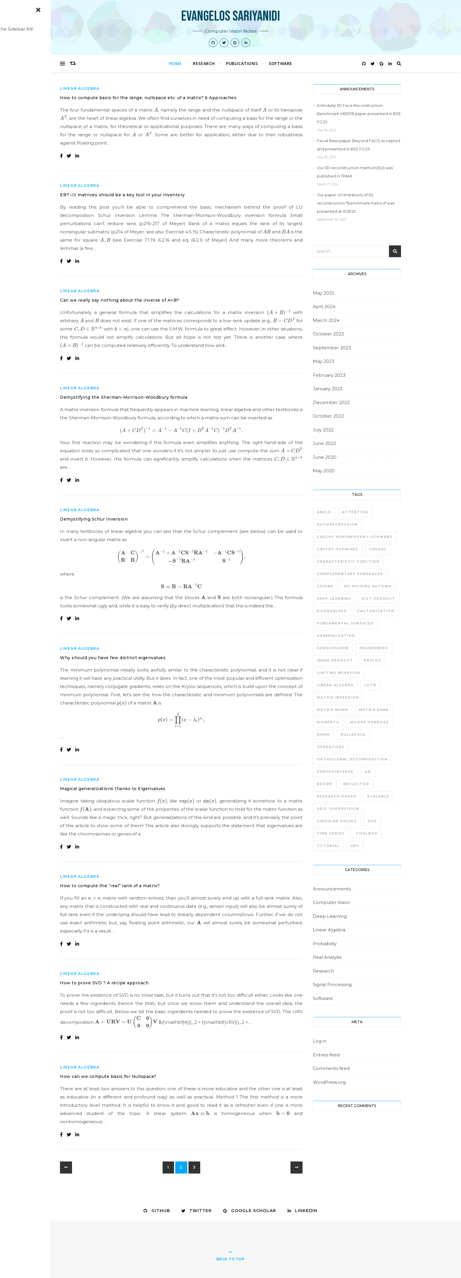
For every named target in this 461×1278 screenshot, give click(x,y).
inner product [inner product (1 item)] (335, 660)
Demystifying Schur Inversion (94, 519)
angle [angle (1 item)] (324, 512)
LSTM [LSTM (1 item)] (371, 685)
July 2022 (323, 430)
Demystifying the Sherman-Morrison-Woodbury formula (123, 397)
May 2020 (324, 470)
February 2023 (329, 375)
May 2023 (323, 361)
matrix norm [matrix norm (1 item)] (332, 710)
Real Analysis (327, 957)
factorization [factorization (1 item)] (376, 611)
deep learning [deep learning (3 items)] (334, 598)
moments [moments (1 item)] (328, 722)
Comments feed (331, 1068)
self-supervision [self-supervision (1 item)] (338, 809)
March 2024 (326, 320)
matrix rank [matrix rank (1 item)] (374, 710)
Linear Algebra (80, 88)
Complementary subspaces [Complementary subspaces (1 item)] (350, 574)
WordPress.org (329, 1082)
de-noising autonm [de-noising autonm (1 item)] (367, 586)
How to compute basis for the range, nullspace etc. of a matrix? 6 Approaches (148, 97)
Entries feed (326, 1055)
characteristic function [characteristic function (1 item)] (348, 561)
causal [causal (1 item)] (377, 549)
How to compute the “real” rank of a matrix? (110, 885)
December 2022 (331, 402)
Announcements (332, 889)
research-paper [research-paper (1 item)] (336, 796)
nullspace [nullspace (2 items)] (353, 734)
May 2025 (323, 293)
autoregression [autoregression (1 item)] (337, 524)
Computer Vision (331, 902)
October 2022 (328, 416)
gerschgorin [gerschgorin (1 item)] (333, 648)
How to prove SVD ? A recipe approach (104, 982)
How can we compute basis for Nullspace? (108, 1076)
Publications (242, 63)
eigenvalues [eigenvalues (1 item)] (332, 611)
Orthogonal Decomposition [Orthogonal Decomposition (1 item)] (352, 759)
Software (280, 63)
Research (204, 63)
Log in (319, 1041)
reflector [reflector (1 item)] (356, 784)
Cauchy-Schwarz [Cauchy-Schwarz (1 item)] (337, 549)
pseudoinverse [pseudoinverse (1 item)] (335, 772)
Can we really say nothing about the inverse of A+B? (119, 300)
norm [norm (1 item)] (323, 734)
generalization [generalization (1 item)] (336, 636)
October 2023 (328, 334)
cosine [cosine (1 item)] (325, 586)
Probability (325, 943)
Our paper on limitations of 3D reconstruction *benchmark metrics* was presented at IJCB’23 (356, 203)
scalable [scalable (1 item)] (378, 796)
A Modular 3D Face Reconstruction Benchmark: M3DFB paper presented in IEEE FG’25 (359, 113)
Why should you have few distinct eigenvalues (113, 657)
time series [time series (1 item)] (331, 833)
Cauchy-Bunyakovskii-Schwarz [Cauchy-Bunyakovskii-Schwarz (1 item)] (355, 537)
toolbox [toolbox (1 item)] (367, 833)
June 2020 (324, 457)
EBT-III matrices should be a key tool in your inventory (122, 194)
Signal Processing (332, 984)
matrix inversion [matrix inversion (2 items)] (338, 697)
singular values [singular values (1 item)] (337, 821)
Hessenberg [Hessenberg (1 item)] (374, 648)
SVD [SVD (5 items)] (372, 821)
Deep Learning (330, 916)
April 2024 (324, 306)
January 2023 (328, 388)
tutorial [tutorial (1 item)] (328, 846)
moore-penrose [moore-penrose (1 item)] (369, 722)
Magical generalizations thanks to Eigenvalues (113, 788)
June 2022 (324, 443)
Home (175, 63)
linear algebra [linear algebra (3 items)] (335, 685)
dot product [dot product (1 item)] (378, 598)
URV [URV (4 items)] (354, 846)
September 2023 (332, 347)
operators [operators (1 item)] (331, 747)
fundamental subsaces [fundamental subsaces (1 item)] (345, 623)
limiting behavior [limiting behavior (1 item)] (338, 673)
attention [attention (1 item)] (355, 512)
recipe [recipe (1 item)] (325, 784)
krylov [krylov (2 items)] (372, 660)
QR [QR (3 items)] (368, 772)
